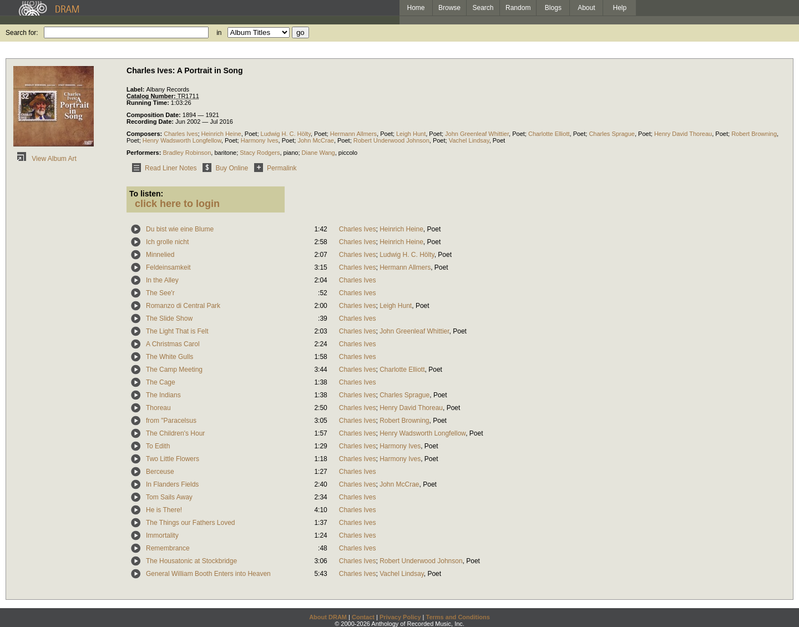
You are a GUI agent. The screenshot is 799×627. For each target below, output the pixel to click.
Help (620, 8)
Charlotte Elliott (549, 133)
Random (517, 8)
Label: (136, 89)
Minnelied (160, 255)
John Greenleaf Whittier (477, 133)
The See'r (160, 293)
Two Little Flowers (172, 459)
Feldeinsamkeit (168, 267)
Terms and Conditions (458, 617)
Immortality (162, 535)
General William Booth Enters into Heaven (208, 574)
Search (483, 8)
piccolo (347, 152)
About (586, 8)
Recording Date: (151, 121)
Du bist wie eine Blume (180, 229)
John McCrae (315, 140)
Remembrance (168, 548)
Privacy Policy (400, 617)
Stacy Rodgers (260, 152)
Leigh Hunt (411, 133)
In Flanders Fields (172, 484)
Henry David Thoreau (683, 133)
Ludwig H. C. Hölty (286, 133)
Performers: (145, 152)
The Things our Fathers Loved (190, 523)
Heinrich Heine (221, 133)
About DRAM (328, 617)
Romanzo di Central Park (183, 306)
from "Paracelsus (171, 420)
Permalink (273, 168)
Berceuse (160, 472)
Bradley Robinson (187, 152)
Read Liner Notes (162, 168)
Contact (363, 617)
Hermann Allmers (353, 133)
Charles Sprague (612, 133)
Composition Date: (155, 115)
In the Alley (162, 280)
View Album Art (45, 159)
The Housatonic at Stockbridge (191, 561)
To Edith (158, 446)
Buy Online (223, 168)
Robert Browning (754, 133)
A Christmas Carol (173, 344)
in (218, 33)
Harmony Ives (260, 140)
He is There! (164, 510)
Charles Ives (181, 133)
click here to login (177, 203)
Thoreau (158, 408)
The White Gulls (169, 357)
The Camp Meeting (174, 369)
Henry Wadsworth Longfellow (182, 140)
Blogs (553, 8)
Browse (449, 8)
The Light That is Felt (177, 331)
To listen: (146, 193)
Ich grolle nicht (167, 242)
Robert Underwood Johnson (391, 140)
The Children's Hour (175, 433)
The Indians (163, 395)
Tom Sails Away (169, 497)
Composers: (145, 133)
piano (291, 152)
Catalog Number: (152, 96)
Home (415, 8)
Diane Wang (318, 152)
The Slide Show (169, 318)
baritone (225, 152)
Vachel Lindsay (469, 140)
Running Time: (149, 102)
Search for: (22, 33)
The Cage (160, 382)
